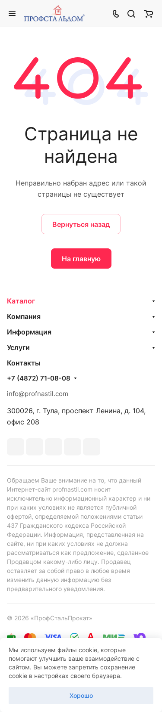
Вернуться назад (81, 224)
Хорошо (81, 695)
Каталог (21, 301)
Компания (24, 316)
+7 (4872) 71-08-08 (38, 378)
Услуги (18, 347)
